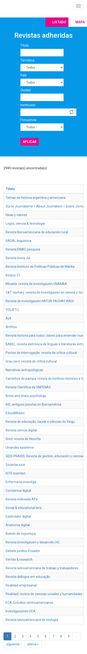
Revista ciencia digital (21, 430)
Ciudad (25, 90)
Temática (27, 60)
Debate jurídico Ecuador (23, 551)
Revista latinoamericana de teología (32, 620)
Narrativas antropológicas (24, 370)
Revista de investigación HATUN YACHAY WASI (40, 301)
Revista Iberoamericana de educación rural (37, 232)
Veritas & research (19, 559)
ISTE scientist (15, 473)
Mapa (80, 22)
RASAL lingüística (18, 241)
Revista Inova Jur (18, 258)
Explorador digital (18, 516)
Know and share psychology (26, 396)
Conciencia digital (18, 490)
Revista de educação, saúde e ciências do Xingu (40, 422)
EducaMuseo (15, 413)
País (23, 75)
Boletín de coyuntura (21, 533)
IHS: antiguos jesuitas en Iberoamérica (33, 404)
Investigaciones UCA (20, 611)
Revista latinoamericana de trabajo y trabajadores (42, 568)
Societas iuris (15, 465)
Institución (27, 105)
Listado (59, 22)
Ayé (8, 318)
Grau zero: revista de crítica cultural (31, 361)
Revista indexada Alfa (22, 499)
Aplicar (29, 142)
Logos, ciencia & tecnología (25, 223)
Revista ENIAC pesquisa (23, 249)
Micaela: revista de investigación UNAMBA (36, 284)
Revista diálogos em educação (28, 577)
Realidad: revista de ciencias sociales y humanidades (44, 594)
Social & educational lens (24, 508)
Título (24, 45)
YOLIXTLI (12, 310)
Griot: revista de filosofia (23, 439)
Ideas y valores (16, 215)
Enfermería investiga (21, 482)
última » (33, 644)
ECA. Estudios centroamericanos (29, 602)
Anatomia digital (18, 525)
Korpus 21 (13, 275)
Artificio (11, 327)
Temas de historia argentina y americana (35, 198)
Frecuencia (28, 120)
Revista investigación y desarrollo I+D (32, 542)
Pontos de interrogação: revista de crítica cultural (41, 353)
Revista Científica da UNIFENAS (28, 387)
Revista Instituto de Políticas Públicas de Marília (40, 266)
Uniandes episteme (20, 447)
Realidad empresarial (21, 585)
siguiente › (13, 644)
